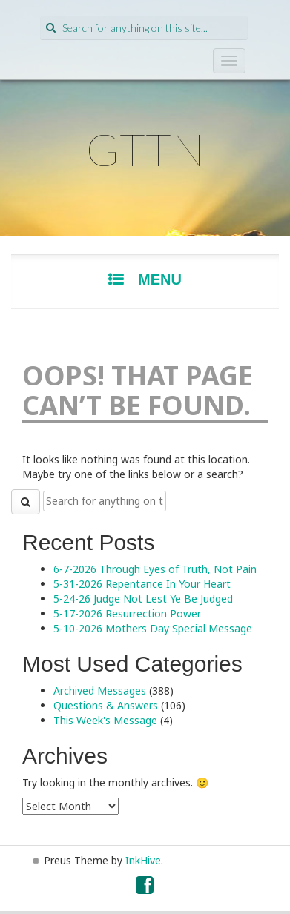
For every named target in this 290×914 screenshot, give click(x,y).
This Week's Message (105, 720)
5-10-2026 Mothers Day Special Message (152, 628)
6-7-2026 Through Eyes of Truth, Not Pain (155, 569)
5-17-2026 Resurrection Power (127, 613)
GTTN (145, 149)
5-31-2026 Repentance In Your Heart (142, 584)
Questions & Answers (105, 705)
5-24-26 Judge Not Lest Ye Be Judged (143, 599)
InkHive (143, 860)
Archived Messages (99, 690)
